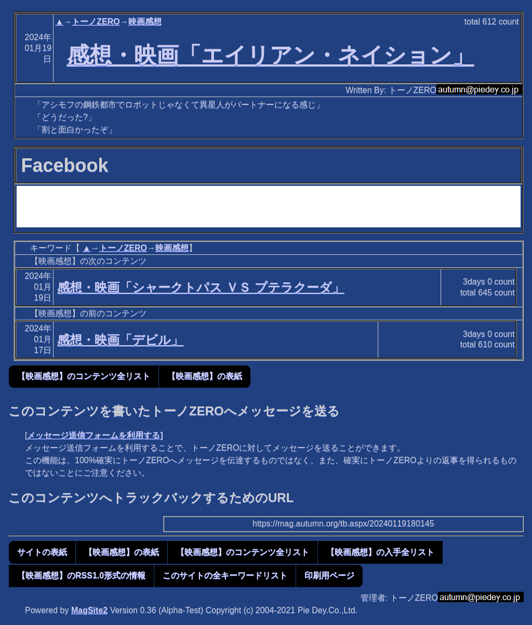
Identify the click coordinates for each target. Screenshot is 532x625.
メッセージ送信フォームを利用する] (95, 435)
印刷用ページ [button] (329, 575)
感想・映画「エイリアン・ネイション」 (270, 55)
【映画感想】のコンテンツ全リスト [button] (83, 376)
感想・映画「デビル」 (120, 340)
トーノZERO (95, 21)
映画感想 (145, 21)
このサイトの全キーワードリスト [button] (225, 575)
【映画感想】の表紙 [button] (204, 376)
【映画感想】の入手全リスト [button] (380, 552)
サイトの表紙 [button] (42, 552)
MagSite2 (89, 610)
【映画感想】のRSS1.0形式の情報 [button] (81, 575)
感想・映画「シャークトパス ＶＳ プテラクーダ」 (200, 287)
